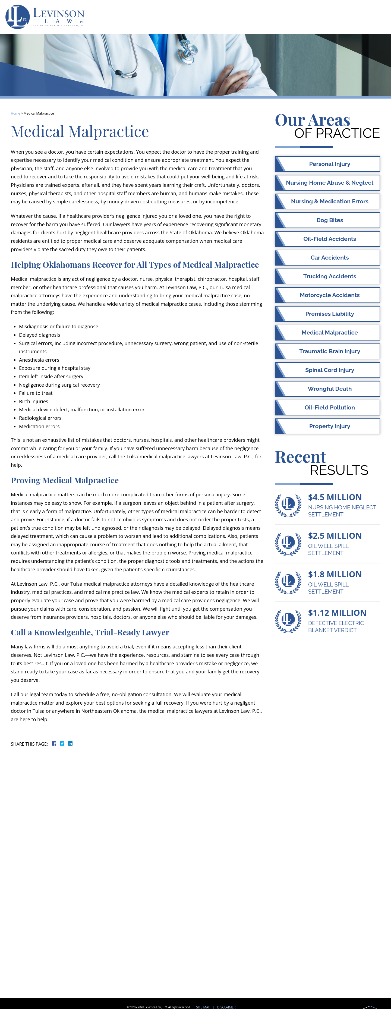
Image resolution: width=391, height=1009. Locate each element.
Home (15, 113)
